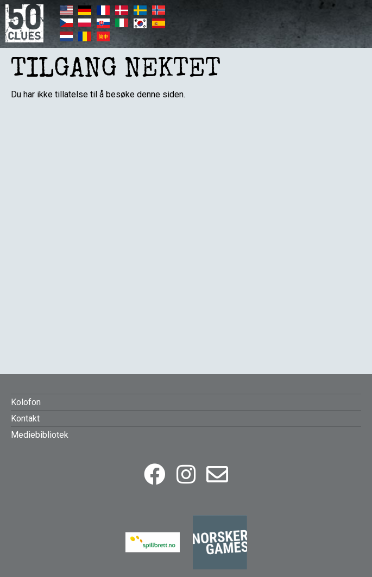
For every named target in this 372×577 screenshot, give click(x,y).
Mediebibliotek (39, 435)
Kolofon (26, 402)
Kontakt (25, 418)
